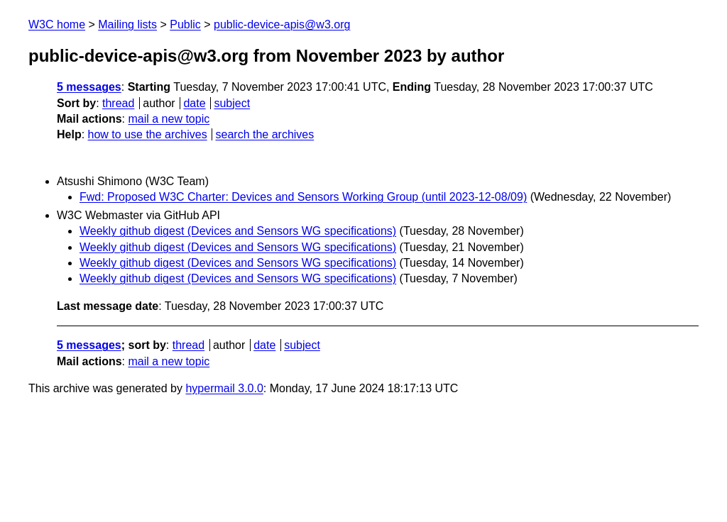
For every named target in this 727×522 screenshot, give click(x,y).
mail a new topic (168, 119)
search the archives (265, 134)
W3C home (56, 24)
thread (118, 103)
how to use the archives (147, 134)
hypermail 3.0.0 (224, 388)
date (194, 103)
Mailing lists (127, 24)
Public (185, 24)
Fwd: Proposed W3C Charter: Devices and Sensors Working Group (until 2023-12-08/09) (303, 197)
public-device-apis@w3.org (282, 24)
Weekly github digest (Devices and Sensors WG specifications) (238, 231)
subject (232, 103)
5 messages (89, 87)
